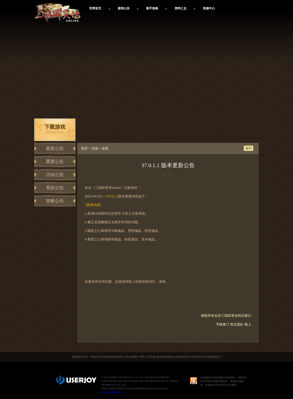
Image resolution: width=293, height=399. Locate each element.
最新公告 (55, 148)
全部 (105, 148)
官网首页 (95, 8)
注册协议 (105, 392)
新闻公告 (124, 8)
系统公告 (55, 187)
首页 (84, 148)
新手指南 (152, 8)
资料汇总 (181, 8)
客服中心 (209, 8)
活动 (94, 148)
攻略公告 (55, 200)
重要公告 (55, 161)
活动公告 (55, 174)
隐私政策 (116, 392)
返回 (248, 148)
